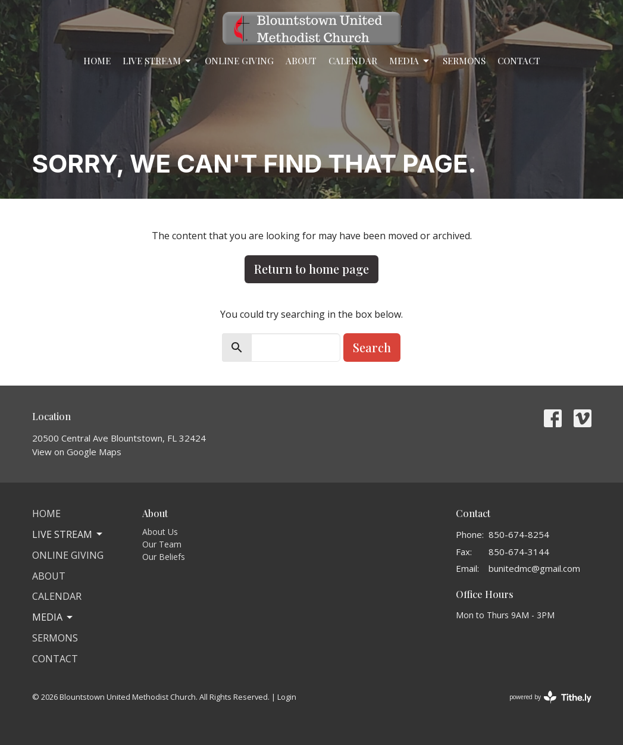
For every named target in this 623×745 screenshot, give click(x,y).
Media (410, 61)
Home (97, 61)
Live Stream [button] (68, 534)
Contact (518, 61)
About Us (160, 531)
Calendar (352, 61)
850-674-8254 (519, 534)
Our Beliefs (163, 556)
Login (286, 696)
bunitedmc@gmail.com (534, 568)
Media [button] (53, 617)
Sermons (464, 61)
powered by (550, 697)
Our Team (161, 544)
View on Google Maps (76, 452)
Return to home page (311, 269)
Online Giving (239, 61)
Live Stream (158, 61)
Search (372, 347)
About (301, 61)
